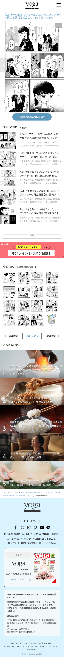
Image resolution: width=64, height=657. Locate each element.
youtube (42, 527)
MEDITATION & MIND (35, 534)
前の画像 (13, 335)
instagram (29, 527)
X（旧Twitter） (23, 527)
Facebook (16, 527)
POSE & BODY (12, 534)
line (48, 527)
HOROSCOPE (29, 543)
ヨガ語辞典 (31, 649)
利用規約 (47, 643)
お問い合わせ (16, 643)
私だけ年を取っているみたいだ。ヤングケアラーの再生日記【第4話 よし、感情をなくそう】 (33, 16)
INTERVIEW (14, 539)
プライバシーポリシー (11, 646)
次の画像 (51, 335)
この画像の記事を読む (32, 117)
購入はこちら (17, 579)
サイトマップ (54, 646)
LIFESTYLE (13, 543)
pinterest (35, 527)
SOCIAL (55, 534)
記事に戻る (32, 335)
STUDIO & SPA (47, 543)
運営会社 (43, 646)
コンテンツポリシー (29, 646)
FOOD (27, 539)
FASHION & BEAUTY (44, 539)
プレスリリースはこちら (33, 643)
